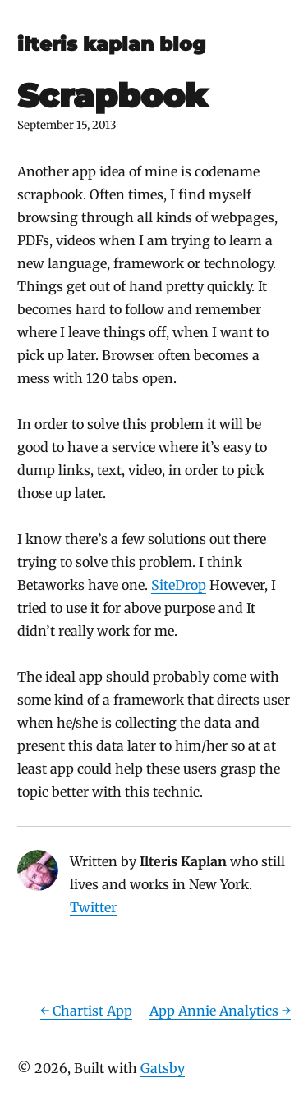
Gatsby (162, 1068)
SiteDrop (178, 585)
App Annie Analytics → (220, 1010)
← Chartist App (86, 1010)
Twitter (93, 907)
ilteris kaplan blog (111, 44)
